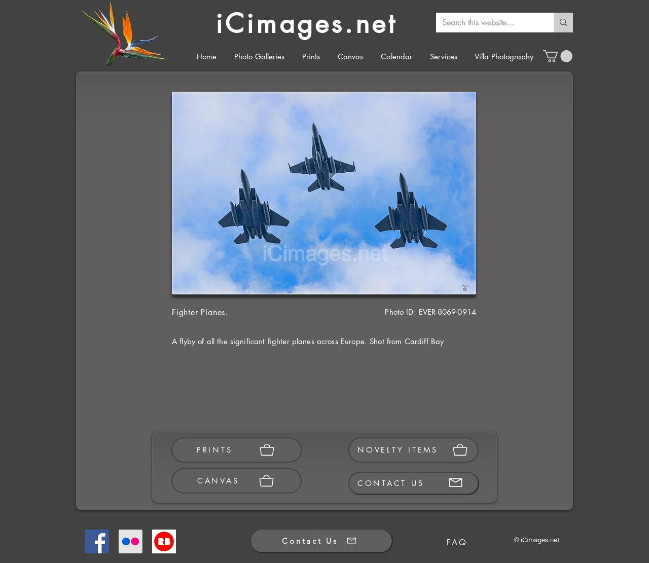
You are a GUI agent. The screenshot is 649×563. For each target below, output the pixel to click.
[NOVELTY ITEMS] (413, 450)
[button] (557, 56)
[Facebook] (97, 541)
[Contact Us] (321, 541)
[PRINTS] (236, 450)
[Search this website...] (487, 22)
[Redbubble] (164, 541)
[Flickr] (130, 541)
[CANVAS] (236, 481)
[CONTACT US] (413, 483)
